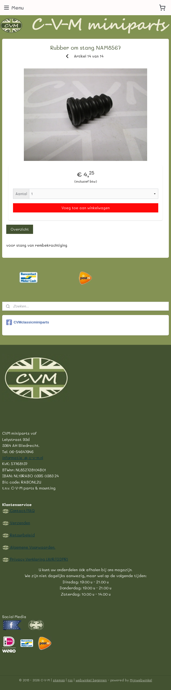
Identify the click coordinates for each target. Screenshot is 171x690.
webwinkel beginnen (91, 680)
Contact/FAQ (22, 510)
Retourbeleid (22, 534)
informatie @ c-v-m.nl (22, 457)
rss (70, 680)
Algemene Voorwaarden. (32, 547)
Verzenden (19, 522)
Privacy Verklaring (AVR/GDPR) (38, 559)
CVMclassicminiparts (27, 322)
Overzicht (20, 229)
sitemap (59, 680)
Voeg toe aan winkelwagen (86, 207)
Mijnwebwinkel (141, 680)
